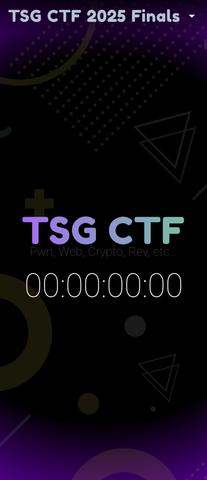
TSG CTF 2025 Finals (94, 16)
